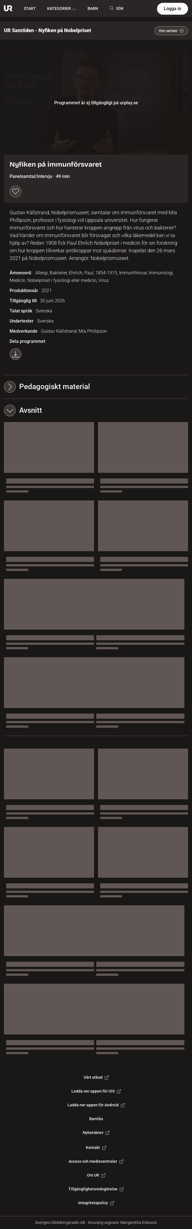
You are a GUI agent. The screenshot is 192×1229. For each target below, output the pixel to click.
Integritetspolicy (96, 1203)
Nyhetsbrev (96, 1132)
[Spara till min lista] (15, 191)
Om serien (171, 30)
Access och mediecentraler (96, 1161)
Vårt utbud (96, 1077)
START (30, 8)
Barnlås (96, 1119)
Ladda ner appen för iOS (96, 1091)
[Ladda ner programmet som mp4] (15, 354)
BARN (93, 8)
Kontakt (96, 1147)
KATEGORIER (61, 8)
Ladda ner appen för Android (96, 1105)
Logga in (172, 8)
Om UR (96, 1175)
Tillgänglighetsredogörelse (96, 1189)
